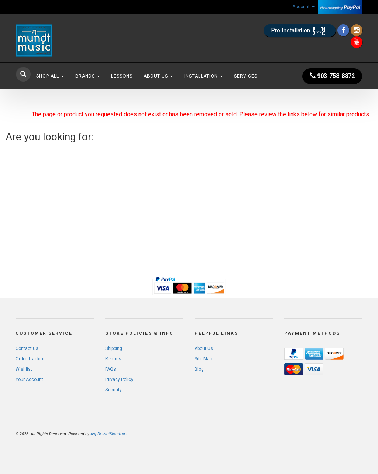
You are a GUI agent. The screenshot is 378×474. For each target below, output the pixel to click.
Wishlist (24, 369)
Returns (113, 358)
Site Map (203, 358)
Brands (87, 76)
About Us (158, 76)
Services (245, 76)
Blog (199, 369)
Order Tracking (31, 358)
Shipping (113, 348)
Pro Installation (299, 31)
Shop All (50, 76)
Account (303, 6)
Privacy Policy (119, 379)
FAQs (110, 369)
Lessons (122, 76)
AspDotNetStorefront (108, 434)
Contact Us (27, 348)
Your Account (29, 379)
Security (113, 389)
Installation (203, 76)
